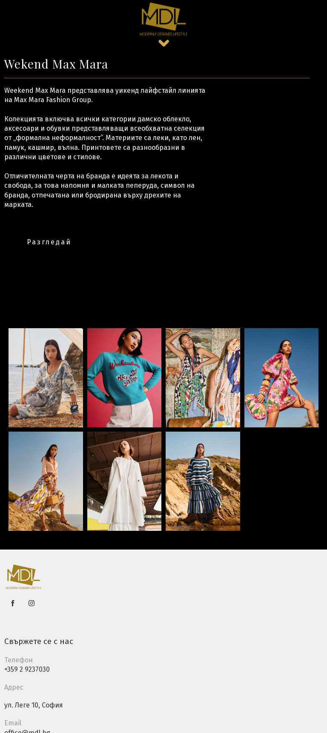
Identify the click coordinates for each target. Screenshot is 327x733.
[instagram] (31, 603)
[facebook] (13, 603)
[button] (163, 43)
